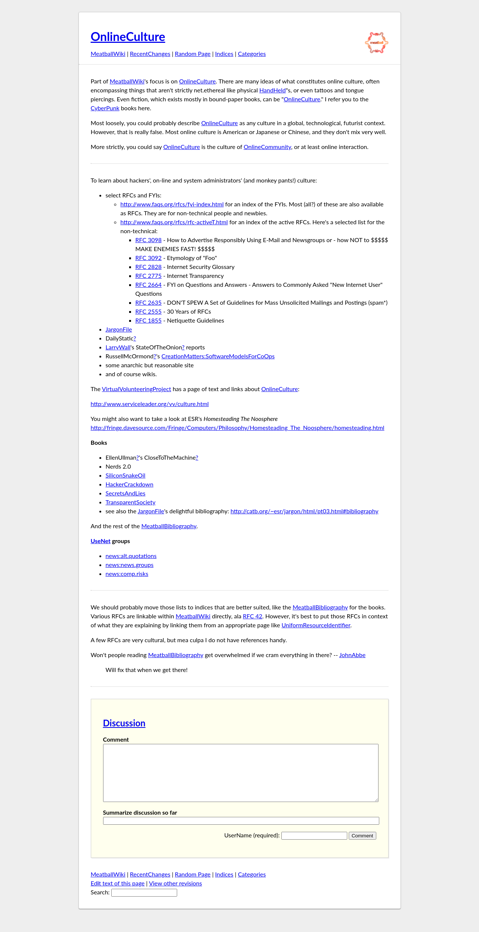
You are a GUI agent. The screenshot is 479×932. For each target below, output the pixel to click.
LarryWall (118, 347)
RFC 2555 (148, 311)
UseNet (101, 540)
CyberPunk (105, 107)
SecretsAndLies (126, 493)
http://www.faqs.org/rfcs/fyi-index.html (172, 203)
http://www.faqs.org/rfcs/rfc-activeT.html (174, 221)
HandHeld (272, 89)
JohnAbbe (352, 654)
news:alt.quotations (131, 555)
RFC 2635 (148, 302)
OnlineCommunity (267, 146)
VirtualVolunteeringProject (136, 388)
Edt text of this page (118, 894)
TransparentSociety (131, 501)
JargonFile (119, 329)
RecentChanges (150, 53)
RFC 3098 (148, 239)
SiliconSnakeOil (126, 475)
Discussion (124, 722)
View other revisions (175, 894)
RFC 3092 (148, 257)
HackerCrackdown (130, 484)
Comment (116, 739)
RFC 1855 (148, 320)
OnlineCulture (128, 36)
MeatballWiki (108, 53)
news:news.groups (130, 564)
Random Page (193, 53)
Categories (252, 53)
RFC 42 (252, 615)
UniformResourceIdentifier (315, 624)
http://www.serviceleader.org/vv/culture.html (150, 403)
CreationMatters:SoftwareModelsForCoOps (218, 355)
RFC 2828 (148, 266)
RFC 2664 (148, 284)
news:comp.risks (127, 573)
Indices (224, 53)
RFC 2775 (148, 275)
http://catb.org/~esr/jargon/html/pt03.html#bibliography (304, 510)
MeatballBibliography (169, 525)
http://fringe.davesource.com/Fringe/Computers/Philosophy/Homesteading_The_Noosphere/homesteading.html (237, 427)
